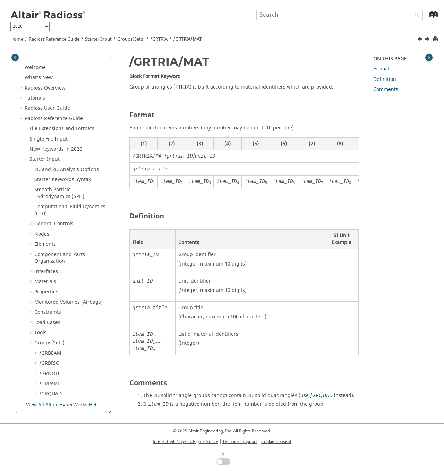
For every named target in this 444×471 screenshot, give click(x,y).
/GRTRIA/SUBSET (63, 184)
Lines (45, 235)
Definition (40, 327)
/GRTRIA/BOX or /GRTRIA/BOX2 (63, 100)
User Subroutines (55, 385)
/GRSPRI (48, 75)
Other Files (42, 317)
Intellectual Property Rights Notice (185, 441)
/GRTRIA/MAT (187, 39)
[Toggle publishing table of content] (15, 57)
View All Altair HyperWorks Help (63, 405)
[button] (36, 55)
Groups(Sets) (131, 39)
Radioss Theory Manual (52, 375)
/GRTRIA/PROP (61, 164)
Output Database (54, 266)
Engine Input (44, 276)
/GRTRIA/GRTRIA (63, 133)
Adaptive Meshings (56, 256)
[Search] (415, 15)
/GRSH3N (50, 55)
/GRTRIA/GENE (61, 123)
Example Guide (52, 338)
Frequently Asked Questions (54, 362)
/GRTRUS (49, 205)
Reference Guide (54, 39)
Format (381, 69)
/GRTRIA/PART (60, 154)
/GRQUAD (321, 395)
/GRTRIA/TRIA (60, 195)
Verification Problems (59, 348)
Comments (385, 89)
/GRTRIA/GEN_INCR (66, 113)
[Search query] (339, 15)
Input (46, 287)
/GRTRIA (159, 39)
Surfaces (49, 246)
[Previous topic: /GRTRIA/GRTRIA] (421, 40)
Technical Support (239, 441)
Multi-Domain (45, 297)
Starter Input (98, 39)
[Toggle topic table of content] (429, 57)
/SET (44, 215)
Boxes (46, 225)
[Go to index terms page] (426, 18)
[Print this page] (436, 39)
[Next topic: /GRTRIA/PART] (427, 40)
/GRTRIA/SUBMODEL (68, 174)
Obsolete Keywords (51, 307)
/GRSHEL (49, 65)
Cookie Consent (276, 441)
